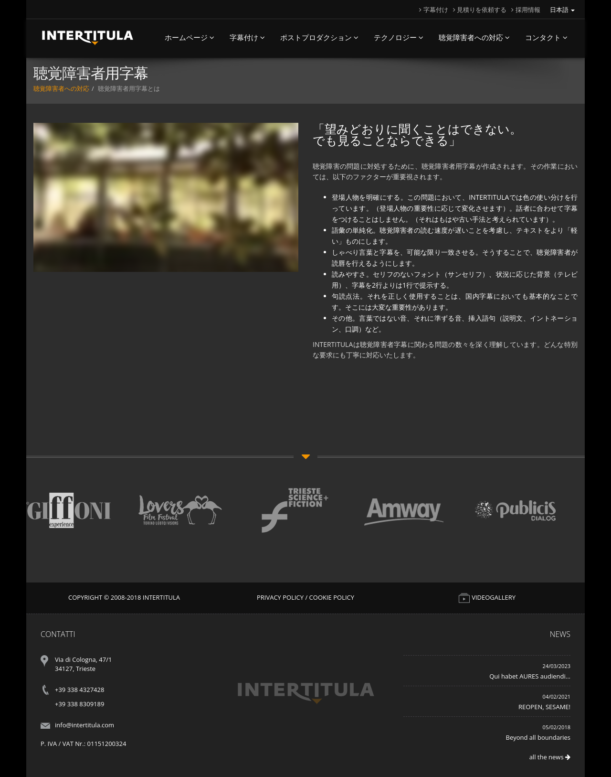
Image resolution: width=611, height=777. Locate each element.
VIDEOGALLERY (487, 597)
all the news (549, 757)
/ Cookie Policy (329, 597)
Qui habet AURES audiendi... (529, 676)
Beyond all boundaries (538, 737)
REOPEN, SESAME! (544, 706)
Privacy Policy (280, 597)
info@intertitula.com (84, 725)
